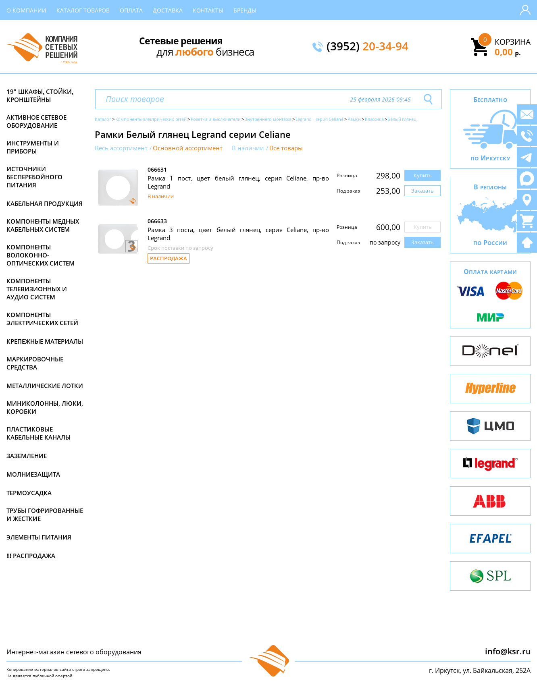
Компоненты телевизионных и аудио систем (36, 289)
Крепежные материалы (44, 341)
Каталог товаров (83, 10)
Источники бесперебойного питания (34, 177)
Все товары (286, 148)
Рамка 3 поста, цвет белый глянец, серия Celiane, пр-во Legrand (238, 234)
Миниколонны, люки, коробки (44, 407)
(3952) (367, 47)
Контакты (208, 10)
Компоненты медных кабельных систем (42, 225)
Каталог (103, 119)
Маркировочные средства (34, 363)
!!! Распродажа (30, 556)
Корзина (513, 42)
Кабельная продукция (44, 203)
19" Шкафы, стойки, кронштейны (39, 95)
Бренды (244, 10)
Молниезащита (33, 474)
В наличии (248, 148)
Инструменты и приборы (32, 147)
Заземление (26, 456)
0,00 (508, 52)
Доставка (168, 10)
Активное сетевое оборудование (36, 121)
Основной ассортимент (188, 148)
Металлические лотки (44, 386)
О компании (26, 10)
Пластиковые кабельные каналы (38, 433)
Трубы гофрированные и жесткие (44, 514)
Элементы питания (38, 537)
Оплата (131, 10)
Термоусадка (29, 493)
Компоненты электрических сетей (42, 319)
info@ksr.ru (508, 651)
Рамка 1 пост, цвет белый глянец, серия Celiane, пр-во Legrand (238, 182)
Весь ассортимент (121, 148)
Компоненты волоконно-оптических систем (40, 255)
